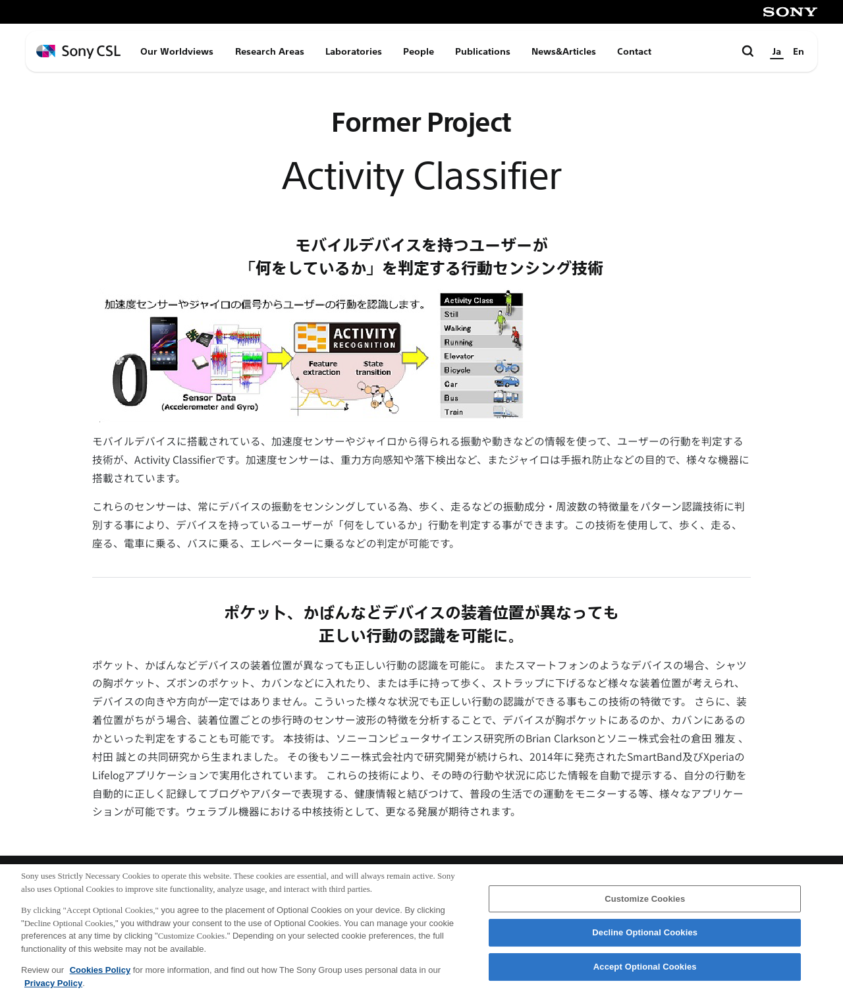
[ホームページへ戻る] (78, 52)
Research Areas (269, 51)
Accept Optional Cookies (645, 973)
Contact (634, 51)
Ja (777, 51)
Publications (482, 51)
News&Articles (563, 51)
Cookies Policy (100, 977)
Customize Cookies (645, 905)
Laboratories (353, 51)
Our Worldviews (176, 51)
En (798, 51)
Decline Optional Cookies (644, 940)
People (418, 51)
